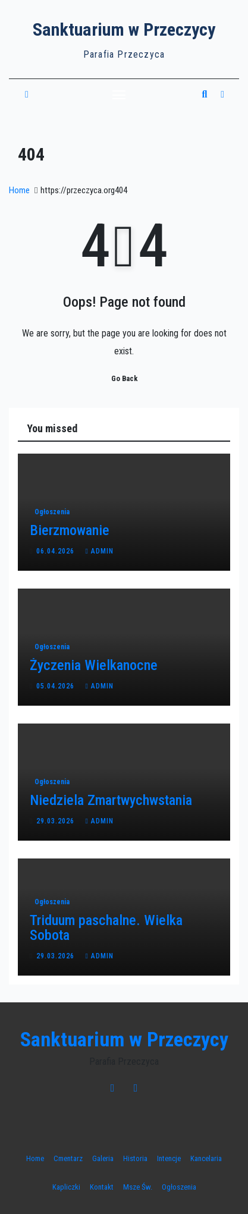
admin (99, 551)
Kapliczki (66, 1186)
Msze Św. (137, 1186)
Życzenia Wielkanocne (94, 665)
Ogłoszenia (52, 512)
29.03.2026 (56, 821)
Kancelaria (206, 1158)
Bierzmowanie (69, 530)
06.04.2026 (56, 551)
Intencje (169, 1158)
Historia (135, 1158)
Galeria (103, 1158)
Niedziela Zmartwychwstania (111, 800)
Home (19, 190)
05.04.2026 (56, 686)
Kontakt (102, 1186)
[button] (204, 94)
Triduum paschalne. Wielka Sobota (106, 927)
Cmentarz (68, 1158)
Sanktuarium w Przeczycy (124, 29)
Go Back (124, 378)
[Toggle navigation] (119, 94)
